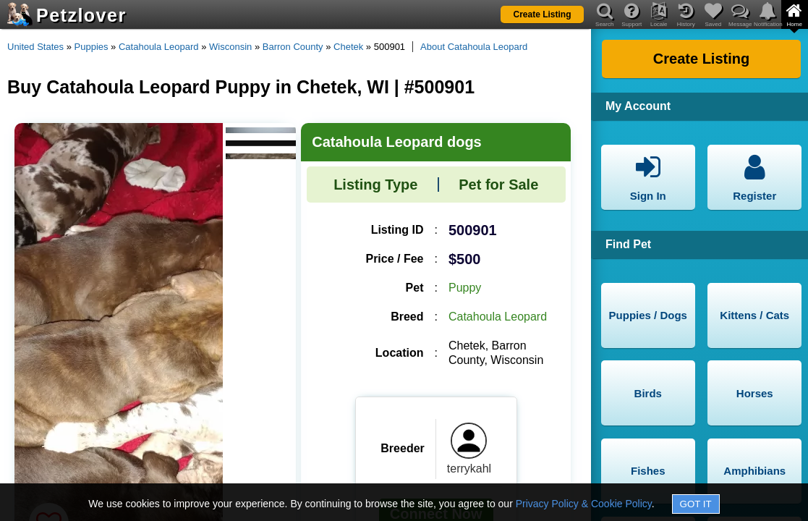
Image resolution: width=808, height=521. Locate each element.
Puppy (464, 287)
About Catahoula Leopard (473, 46)
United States (35, 46)
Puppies (92, 46)
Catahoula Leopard (159, 46)
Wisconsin (230, 46)
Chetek (348, 46)
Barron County (293, 46)
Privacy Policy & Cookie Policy (584, 503)
